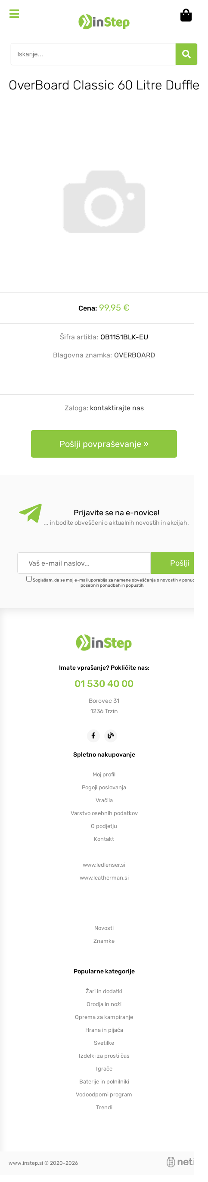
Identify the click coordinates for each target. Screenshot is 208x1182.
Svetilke (104, 1043)
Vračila (104, 800)
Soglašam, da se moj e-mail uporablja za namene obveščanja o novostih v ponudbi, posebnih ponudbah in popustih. (116, 583)
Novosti (104, 928)
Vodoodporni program (104, 1094)
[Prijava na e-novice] (179, 563)
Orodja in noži (104, 1004)
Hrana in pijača (104, 1030)
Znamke (104, 941)
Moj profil (104, 774)
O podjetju (104, 826)
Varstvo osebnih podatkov (104, 813)
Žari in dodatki (104, 991)
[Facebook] (95, 735)
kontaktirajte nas (117, 408)
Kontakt (104, 839)
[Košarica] (189, 15)
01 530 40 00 (104, 684)
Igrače (104, 1068)
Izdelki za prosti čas (104, 1056)
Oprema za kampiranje (104, 1017)
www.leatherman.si (104, 877)
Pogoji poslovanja (104, 787)
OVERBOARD (134, 355)
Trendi (104, 1107)
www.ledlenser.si (104, 865)
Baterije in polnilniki (104, 1081)
